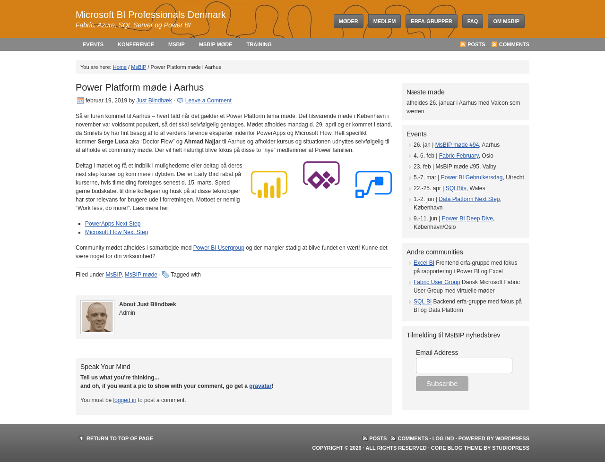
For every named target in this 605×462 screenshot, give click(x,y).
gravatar (260, 386)
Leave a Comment (208, 100)
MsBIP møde (216, 44)
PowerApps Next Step (112, 223)
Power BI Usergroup (218, 247)
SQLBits (456, 188)
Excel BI (424, 263)
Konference (136, 44)
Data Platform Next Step (469, 199)
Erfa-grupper (431, 21)
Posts (476, 44)
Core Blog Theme (456, 448)
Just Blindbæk (154, 100)
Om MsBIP (506, 21)
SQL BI (423, 301)
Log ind (443, 438)
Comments (514, 44)
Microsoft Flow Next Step (116, 232)
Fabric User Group (437, 282)
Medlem (384, 21)
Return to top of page (119, 438)
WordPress (512, 438)
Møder (348, 21)
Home (120, 67)
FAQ (472, 21)
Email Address (437, 352)
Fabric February (459, 155)
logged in (125, 400)
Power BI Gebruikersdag (472, 177)
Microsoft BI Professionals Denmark (151, 14)
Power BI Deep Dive (467, 218)
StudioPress (510, 448)
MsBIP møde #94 (457, 145)
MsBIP (176, 44)
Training (259, 44)
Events (93, 44)
